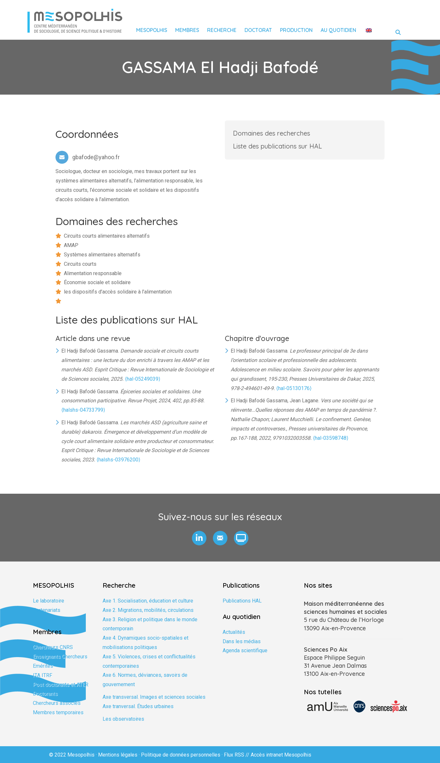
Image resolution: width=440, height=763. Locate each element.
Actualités (234, 632)
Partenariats (46, 610)
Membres (187, 30)
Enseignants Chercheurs (60, 657)
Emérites (43, 666)
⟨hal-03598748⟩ (330, 438)
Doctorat (258, 30)
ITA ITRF (42, 675)
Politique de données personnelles (180, 755)
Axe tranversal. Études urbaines (138, 706)
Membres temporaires (58, 712)
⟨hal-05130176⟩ (294, 388)
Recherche (221, 30)
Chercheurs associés (57, 703)
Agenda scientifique (245, 650)
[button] (199, 538)
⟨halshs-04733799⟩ (83, 410)
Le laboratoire (48, 601)
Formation (44, 619)
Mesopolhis (151, 30)
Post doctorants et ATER (60, 685)
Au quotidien (338, 30)
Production (296, 30)
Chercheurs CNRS (53, 647)
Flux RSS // (237, 755)
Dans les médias (242, 641)
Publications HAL (242, 601)
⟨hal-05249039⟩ (142, 379)
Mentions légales (117, 755)
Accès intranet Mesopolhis (281, 755)
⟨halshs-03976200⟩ (118, 460)
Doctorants (45, 694)
